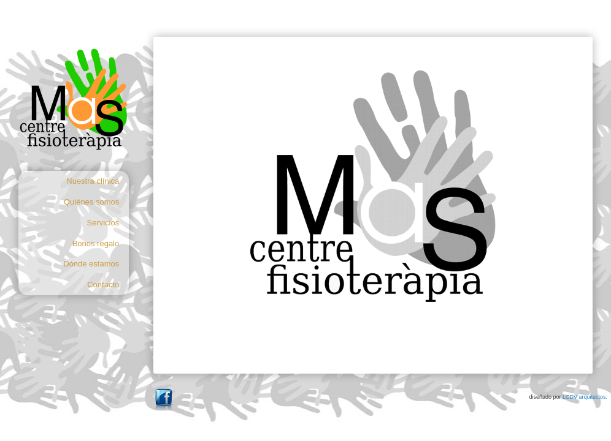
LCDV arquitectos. (585, 397)
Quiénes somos (91, 201)
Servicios (103, 222)
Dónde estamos (91, 263)
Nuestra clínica (92, 181)
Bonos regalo (96, 243)
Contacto (103, 284)
